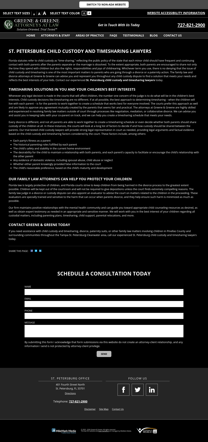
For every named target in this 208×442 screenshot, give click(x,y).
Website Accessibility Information (176, 13)
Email (28, 298)
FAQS (113, 35)
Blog (154, 35)
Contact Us (173, 35)
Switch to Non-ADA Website (106, 4)
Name (28, 286)
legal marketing (103, 431)
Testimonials (133, 35)
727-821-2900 (191, 25)
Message (30, 322)
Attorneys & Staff (55, 35)
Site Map (103, 409)
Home (30, 35)
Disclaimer (90, 409)
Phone (28, 310)
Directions (70, 393)
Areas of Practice (90, 35)
